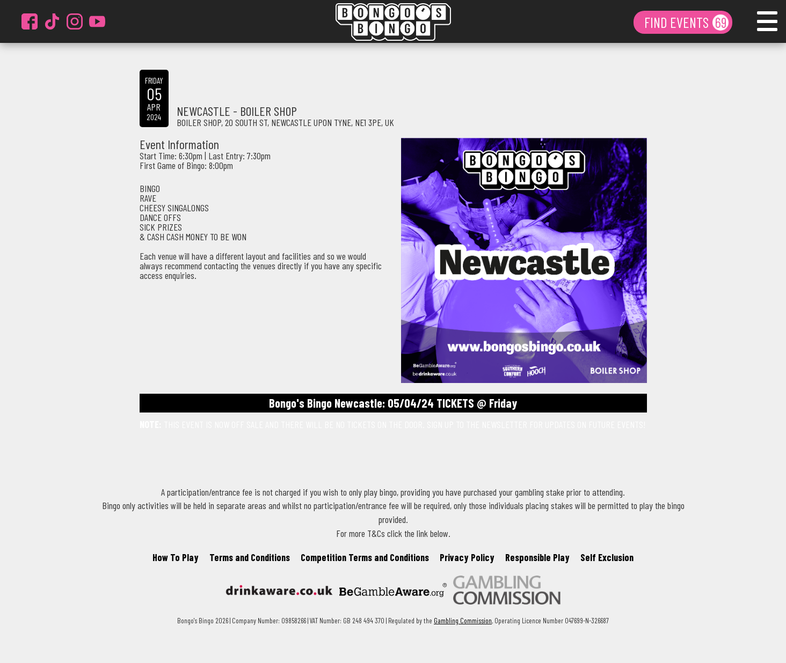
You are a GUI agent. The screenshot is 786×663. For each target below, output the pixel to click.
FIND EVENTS (677, 22)
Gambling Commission (463, 620)
